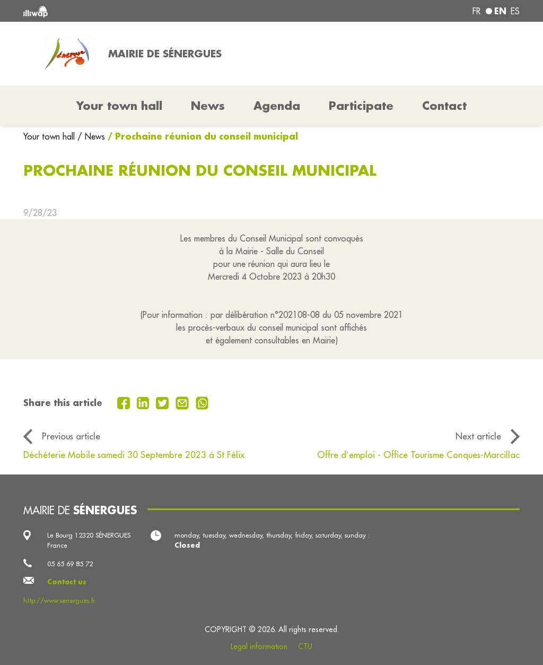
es (515, 11)
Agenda (276, 105)
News (208, 105)
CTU (305, 646)
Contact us (66, 581)
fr (476, 11)
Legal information (259, 646)
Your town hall (50, 136)
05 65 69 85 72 (70, 563)
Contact (444, 105)
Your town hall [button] (119, 105)
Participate (361, 105)
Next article (478, 436)
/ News (91, 136)
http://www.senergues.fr (59, 600)
